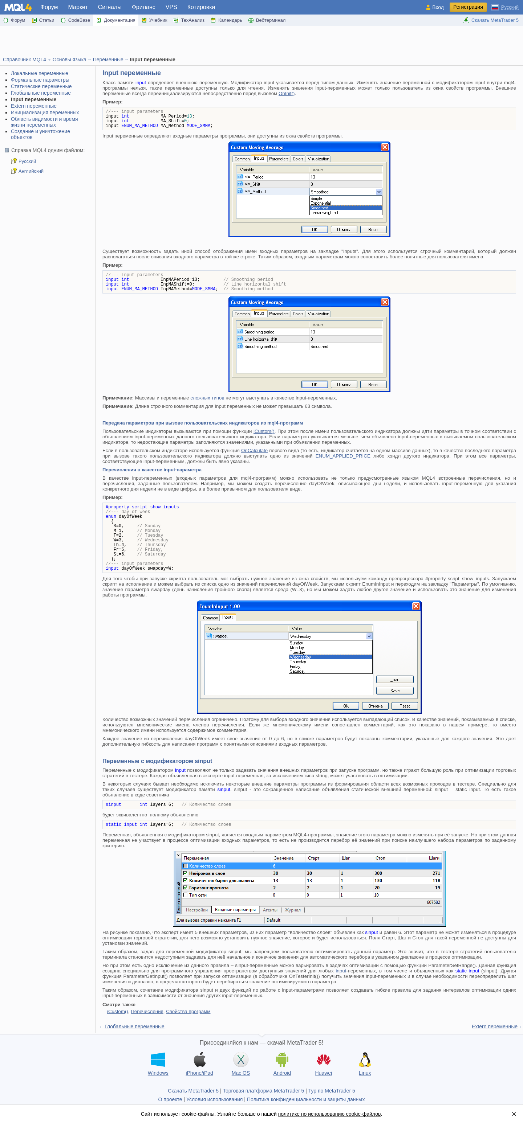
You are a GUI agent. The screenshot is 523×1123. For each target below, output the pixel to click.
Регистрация (468, 7)
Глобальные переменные (41, 93)
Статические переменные (41, 86)
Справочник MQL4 (24, 59)
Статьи (42, 20)
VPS (171, 7)
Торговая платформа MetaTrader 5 (263, 1091)
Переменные (108, 59)
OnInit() (287, 93)
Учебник (154, 20)
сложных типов (207, 398)
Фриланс (143, 7)
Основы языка (69, 59)
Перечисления (147, 1011)
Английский (31, 171)
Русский (27, 161)
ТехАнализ (189, 20)
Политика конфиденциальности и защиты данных (306, 1099)
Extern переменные (34, 106)
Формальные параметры (40, 80)
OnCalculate (254, 450)
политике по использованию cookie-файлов (329, 1114)
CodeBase (75, 20)
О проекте (170, 1099)
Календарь (226, 20)
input (341, 971)
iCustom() (264, 431)
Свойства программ (188, 1011)
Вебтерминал (267, 20)
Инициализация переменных (45, 112)
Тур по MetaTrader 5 (331, 1091)
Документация (115, 20)
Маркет (78, 7)
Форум (49, 7)
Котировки (201, 7)
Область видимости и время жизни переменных (44, 122)
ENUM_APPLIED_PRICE (343, 456)
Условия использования (214, 1099)
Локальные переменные (39, 73)
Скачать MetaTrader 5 (491, 20)
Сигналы (110, 7)
